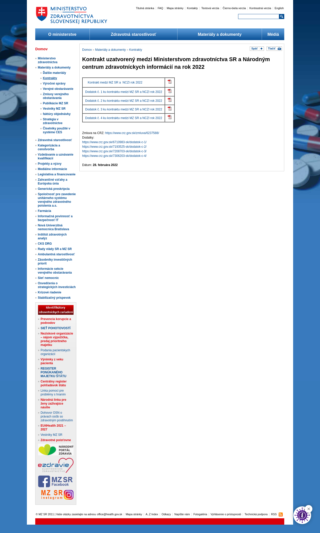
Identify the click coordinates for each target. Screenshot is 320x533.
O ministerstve (62, 34)
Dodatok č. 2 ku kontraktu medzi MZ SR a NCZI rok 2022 (123, 101)
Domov (87, 50)
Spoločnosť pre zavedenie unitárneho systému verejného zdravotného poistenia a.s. (57, 199)
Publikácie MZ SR (55, 103)
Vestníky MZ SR (54, 108)
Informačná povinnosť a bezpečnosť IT (55, 218)
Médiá (273, 34)
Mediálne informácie (52, 169)
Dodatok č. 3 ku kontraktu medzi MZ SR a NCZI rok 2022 (123, 109)
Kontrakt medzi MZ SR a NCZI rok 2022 (115, 82)
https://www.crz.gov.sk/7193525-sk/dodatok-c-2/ (114, 146)
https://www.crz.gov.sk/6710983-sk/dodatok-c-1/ (114, 142)
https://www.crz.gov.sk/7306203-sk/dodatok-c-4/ (114, 156)
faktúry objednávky (56, 114)
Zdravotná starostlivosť (133, 34)
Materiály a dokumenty (220, 34)
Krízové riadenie (49, 292)
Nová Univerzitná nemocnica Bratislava (53, 227)
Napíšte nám (182, 514)
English (279, 8)
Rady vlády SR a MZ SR (55, 249)
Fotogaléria (200, 514)
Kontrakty (50, 78)
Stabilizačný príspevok (54, 297)
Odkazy (166, 514)
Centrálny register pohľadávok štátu (54, 383)
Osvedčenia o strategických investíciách (57, 285)
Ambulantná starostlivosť (56, 254)
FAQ (160, 8)
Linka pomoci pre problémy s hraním (53, 392)
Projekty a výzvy (49, 163)
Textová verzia (210, 8)
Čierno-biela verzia (234, 8)
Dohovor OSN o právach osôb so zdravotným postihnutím (57, 416)
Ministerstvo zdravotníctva (47, 60)
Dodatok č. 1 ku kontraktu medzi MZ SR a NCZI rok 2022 (123, 92)
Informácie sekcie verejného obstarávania (55, 270)
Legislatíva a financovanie (57, 174)
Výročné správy (54, 83)
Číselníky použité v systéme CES (56, 130)
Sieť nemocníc (48, 278)
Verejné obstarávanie (58, 89)
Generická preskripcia (53, 189)
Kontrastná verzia (260, 8)
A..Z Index (152, 514)
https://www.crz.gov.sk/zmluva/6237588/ (132, 133)
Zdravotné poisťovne (56, 440)
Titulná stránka (145, 8)
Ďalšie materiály (54, 73)
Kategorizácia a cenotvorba (49, 147)
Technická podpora (256, 514)
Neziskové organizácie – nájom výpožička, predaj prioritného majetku (57, 339)
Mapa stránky (175, 8)
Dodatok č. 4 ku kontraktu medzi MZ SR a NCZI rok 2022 (123, 118)
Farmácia (44, 211)
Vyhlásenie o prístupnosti (226, 514)
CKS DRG (45, 243)
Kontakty (192, 8)
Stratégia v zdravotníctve (52, 121)
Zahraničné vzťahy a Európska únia (52, 181)
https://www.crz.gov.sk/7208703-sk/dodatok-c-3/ (114, 151)
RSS (274, 514)
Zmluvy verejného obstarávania (56, 96)
